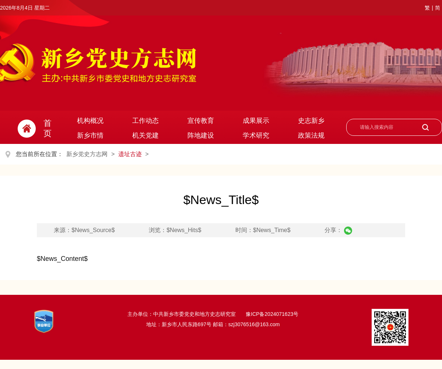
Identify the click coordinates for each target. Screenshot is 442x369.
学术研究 (256, 135)
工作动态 (145, 120)
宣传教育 (200, 120)
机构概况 (90, 120)
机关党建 (145, 135)
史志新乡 (311, 120)
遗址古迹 (130, 154)
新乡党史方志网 (87, 154)
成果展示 (256, 120)
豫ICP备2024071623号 (271, 314)
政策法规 (311, 135)
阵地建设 (200, 135)
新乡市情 (90, 135)
